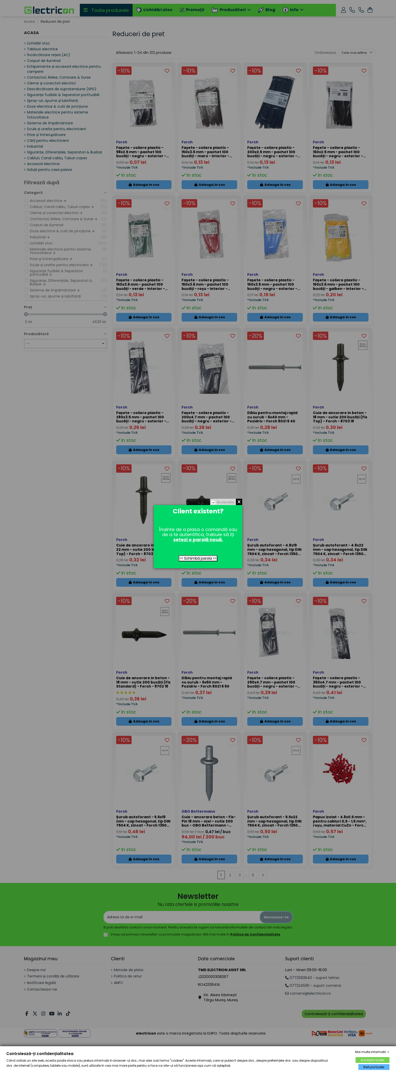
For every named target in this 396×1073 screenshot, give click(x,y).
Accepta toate (372, 1060)
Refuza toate (373, 1067)
